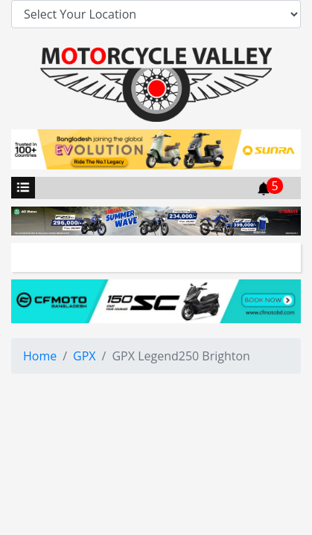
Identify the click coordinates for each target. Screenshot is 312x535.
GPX (84, 356)
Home (40, 356)
